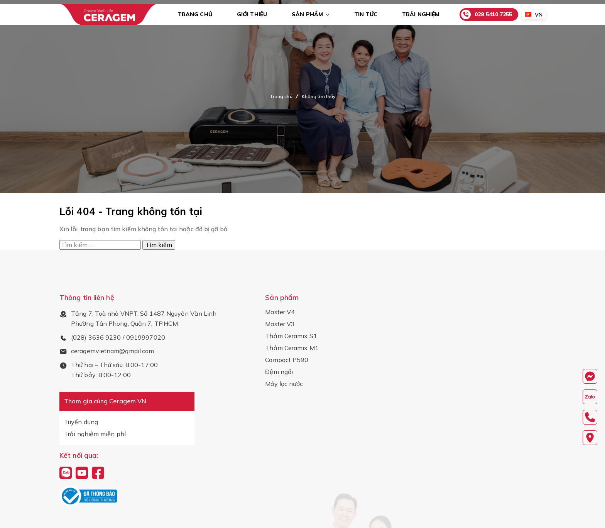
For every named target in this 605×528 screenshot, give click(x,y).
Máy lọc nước (284, 384)
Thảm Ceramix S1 (291, 336)
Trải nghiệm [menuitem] (420, 14)
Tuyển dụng (81, 422)
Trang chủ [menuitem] (195, 14)
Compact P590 (286, 360)
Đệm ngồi (279, 372)
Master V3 (280, 324)
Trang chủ (281, 96)
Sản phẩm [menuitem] (307, 14)
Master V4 (280, 312)
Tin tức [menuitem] (365, 14)
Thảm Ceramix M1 (292, 348)
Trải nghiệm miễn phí (95, 434)
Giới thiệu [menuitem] (252, 14)
